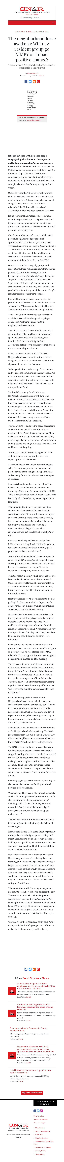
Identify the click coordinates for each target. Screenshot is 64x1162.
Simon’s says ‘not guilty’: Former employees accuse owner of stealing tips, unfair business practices (36, 986)
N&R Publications (41, 1138)
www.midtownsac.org (33, 120)
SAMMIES (39, 1135)
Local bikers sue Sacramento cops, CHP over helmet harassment (30, 1071)
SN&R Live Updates (32, 14)
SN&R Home (39, 1128)
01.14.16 (21, 1081)
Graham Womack (33, 73)
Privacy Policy (40, 1151)
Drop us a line (38, 1116)
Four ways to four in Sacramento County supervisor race (29, 1029)
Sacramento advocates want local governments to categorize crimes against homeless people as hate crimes (35, 1049)
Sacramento (20, 32)
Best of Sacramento (42, 1131)
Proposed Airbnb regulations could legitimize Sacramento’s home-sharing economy (35, 1007)
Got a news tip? (39, 1123)
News (46, 32)
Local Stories (38, 32)
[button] (53, 22)
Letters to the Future (43, 1147)
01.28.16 (29, 32)
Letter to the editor (40, 1119)
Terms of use (40, 1154)
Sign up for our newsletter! (32, 1093)
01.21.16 (28, 1021)
